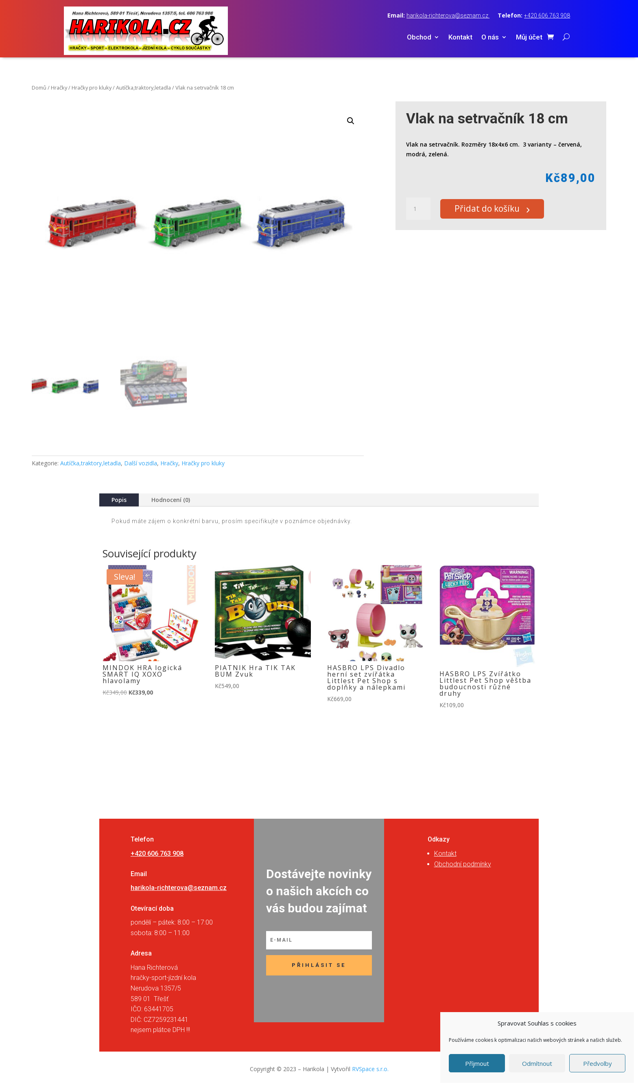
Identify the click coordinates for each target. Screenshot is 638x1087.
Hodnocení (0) (170, 500)
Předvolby (597, 1063)
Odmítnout (537, 1063)
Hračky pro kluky (91, 87)
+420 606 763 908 (547, 15)
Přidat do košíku (492, 209)
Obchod (419, 37)
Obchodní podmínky (462, 864)
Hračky (59, 87)
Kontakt (460, 37)
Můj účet (529, 37)
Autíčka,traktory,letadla (143, 87)
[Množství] (418, 208)
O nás (490, 37)
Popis (119, 500)
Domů (39, 87)
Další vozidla (140, 463)
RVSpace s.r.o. (370, 1069)
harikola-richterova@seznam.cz (447, 15)
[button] (350, 121)
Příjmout (477, 1063)
